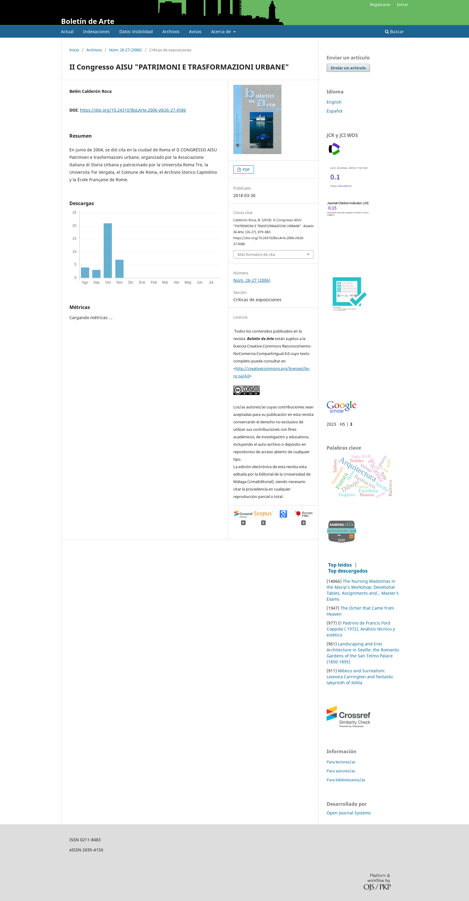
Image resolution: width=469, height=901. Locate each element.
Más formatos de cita (256, 254)
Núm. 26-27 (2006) (125, 50)
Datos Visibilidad (136, 31)
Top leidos (340, 565)
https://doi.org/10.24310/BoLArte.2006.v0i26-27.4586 (133, 110)
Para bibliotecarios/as (346, 779)
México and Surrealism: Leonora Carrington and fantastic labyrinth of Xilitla (360, 676)
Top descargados (348, 571)
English (334, 102)
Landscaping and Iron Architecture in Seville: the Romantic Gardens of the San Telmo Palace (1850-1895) (363, 653)
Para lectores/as (341, 762)
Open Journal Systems (349, 813)
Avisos (195, 31)
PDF (246, 169)
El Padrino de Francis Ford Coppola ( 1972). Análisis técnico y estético (361, 629)
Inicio (74, 50)
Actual (67, 31)
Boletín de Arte (87, 21)
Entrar (402, 4)
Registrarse (380, 4)
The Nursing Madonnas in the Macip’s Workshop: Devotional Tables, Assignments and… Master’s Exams (363, 590)
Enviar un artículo (348, 67)
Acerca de (221, 31)
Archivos (170, 31)
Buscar (394, 31)
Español (334, 111)
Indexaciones (96, 31)
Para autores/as (341, 771)
